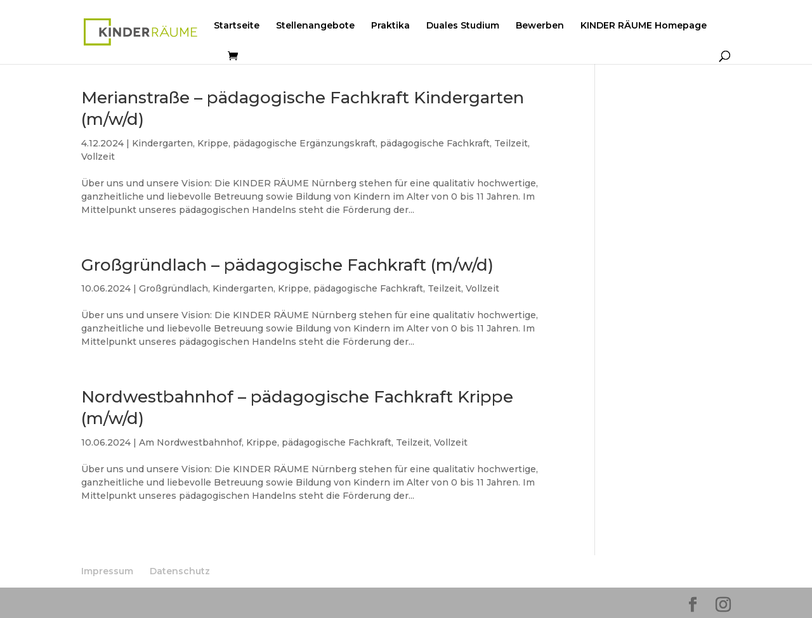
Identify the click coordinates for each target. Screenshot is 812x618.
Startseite (236, 26)
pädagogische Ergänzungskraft (304, 143)
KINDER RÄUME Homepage (643, 26)
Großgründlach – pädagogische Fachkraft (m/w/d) (287, 265)
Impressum (107, 571)
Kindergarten (162, 143)
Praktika (390, 26)
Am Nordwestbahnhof (190, 442)
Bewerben (540, 26)
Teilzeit (511, 143)
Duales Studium (462, 26)
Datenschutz (180, 571)
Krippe (212, 143)
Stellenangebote (315, 26)
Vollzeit (98, 156)
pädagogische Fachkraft (435, 143)
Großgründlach (173, 288)
